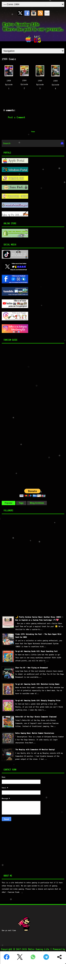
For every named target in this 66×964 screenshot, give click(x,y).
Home (33, 131)
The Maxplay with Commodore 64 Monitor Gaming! (35, 749)
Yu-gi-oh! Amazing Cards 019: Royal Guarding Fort (36, 651)
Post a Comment (16, 117)
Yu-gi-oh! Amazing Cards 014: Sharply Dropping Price (37, 700)
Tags (21, 503)
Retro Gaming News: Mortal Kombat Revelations (34, 733)
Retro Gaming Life (38, 949)
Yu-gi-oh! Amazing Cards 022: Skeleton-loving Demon (37, 684)
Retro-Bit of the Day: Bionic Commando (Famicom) (36, 717)
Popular (8, 503)
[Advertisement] (24, 415)
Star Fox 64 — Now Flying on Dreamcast (31, 668)
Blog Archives (37, 503)
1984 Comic (9, 59)
